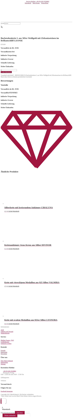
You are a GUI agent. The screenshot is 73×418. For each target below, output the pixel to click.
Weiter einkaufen (10, 415)
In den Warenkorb (6, 72)
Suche (2, 23)
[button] (36, 22)
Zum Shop (20, 412)
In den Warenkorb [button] (14, 211)
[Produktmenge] (9, 70)
